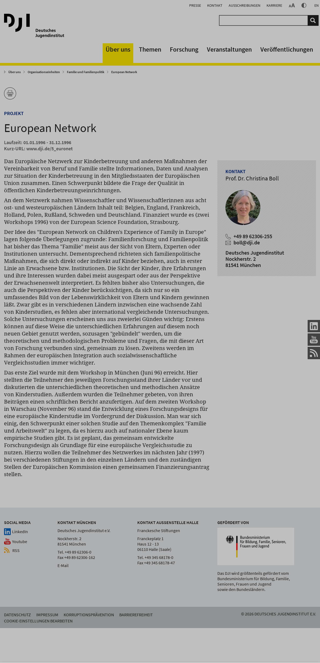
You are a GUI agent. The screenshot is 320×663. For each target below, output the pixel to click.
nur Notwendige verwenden (284, 644)
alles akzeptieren (224, 644)
